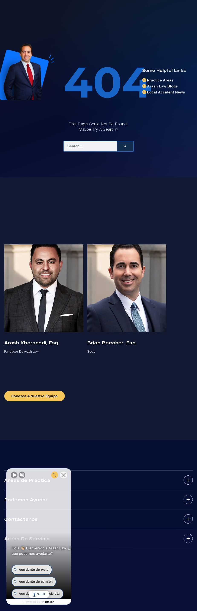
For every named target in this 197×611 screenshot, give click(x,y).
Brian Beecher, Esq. (112, 342)
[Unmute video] (14, 474)
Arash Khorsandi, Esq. (31, 342)
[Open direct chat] (66, 474)
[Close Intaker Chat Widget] (75, 474)
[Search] (125, 146)
